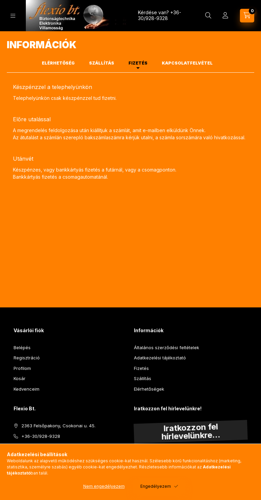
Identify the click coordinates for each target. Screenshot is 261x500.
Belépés (22, 347)
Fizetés (141, 368)
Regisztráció (27, 357)
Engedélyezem (155, 486)
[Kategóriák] (13, 16)
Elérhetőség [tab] (58, 63)
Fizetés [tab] (137, 63)
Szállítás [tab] (101, 63)
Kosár (19, 378)
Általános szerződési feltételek (166, 347)
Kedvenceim (26, 389)
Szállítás (142, 378)
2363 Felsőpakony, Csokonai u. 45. (58, 425)
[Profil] (225, 15)
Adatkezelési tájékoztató (160, 357)
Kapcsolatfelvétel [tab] (187, 63)
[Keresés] (208, 15)
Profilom (22, 368)
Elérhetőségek (149, 389)
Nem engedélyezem (104, 486)
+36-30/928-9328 (159, 15)
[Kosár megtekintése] (247, 15)
